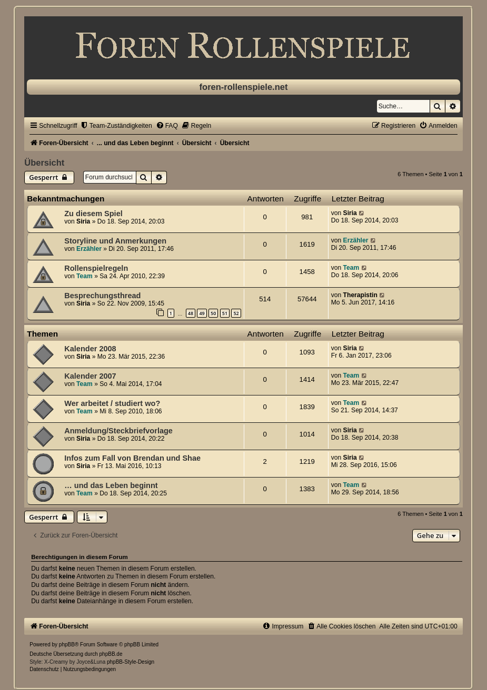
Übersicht (44, 162)
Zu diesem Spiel (93, 213)
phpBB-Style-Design (130, 662)
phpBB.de (111, 654)
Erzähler (89, 248)
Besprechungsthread (102, 295)
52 (235, 313)
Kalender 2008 (90, 348)
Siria (83, 221)
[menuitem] (116, 125)
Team (84, 276)
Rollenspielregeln (96, 268)
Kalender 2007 (90, 376)
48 (190, 313)
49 (201, 313)
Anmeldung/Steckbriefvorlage (118, 431)
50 (213, 313)
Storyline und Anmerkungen (115, 241)
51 (224, 313)
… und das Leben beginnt (110, 485)
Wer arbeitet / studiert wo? (112, 403)
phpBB (67, 644)
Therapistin (360, 295)
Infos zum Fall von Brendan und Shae (132, 458)
